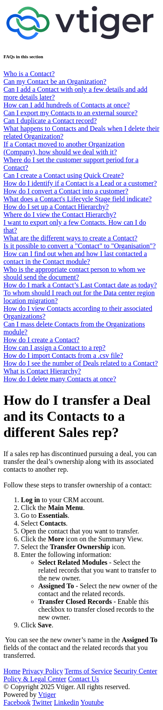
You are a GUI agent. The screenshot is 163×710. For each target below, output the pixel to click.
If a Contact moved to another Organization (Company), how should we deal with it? (64, 148)
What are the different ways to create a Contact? (70, 238)
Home (11, 671)
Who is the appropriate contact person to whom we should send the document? (74, 273)
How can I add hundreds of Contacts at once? (66, 105)
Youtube (92, 702)
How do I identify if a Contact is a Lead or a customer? (80, 183)
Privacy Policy (42, 671)
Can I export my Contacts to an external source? (70, 113)
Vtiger (47, 694)
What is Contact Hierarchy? (42, 371)
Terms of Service (88, 671)
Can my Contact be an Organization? (54, 81)
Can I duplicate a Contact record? (50, 120)
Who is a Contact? (29, 73)
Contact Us (83, 679)
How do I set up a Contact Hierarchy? (56, 206)
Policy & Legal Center (34, 679)
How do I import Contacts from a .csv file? (63, 355)
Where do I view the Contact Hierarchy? (59, 214)
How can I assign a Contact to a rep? (54, 347)
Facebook (16, 702)
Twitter (42, 702)
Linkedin (66, 702)
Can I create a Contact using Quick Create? (63, 175)
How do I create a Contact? (41, 339)
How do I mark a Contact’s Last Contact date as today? (80, 285)
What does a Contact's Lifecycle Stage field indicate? (77, 199)
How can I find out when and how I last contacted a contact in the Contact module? (75, 257)
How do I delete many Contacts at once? (59, 379)
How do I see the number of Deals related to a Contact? (80, 363)
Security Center (135, 671)
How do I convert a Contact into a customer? (65, 191)
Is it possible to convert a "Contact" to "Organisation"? (79, 246)
